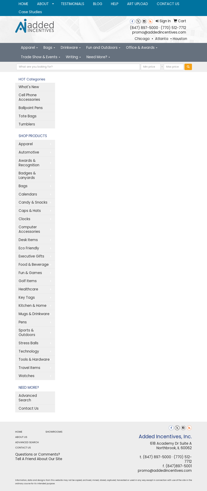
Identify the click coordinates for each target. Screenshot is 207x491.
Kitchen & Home (32, 305)
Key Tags (27, 297)
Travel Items (29, 367)
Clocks (24, 218)
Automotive (29, 152)
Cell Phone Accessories (29, 97)
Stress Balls (28, 343)
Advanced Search (28, 398)
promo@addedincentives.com (159, 32)
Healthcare (28, 289)
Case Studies (30, 12)
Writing (73, 57)
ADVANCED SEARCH (27, 442)
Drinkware (71, 47)
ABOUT (43, 3)
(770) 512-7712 (173, 27)
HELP (114, 3)
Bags (49, 47)
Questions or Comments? (37, 454)
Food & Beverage (34, 264)
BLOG (97, 3)
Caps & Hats (30, 210)
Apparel (29, 47)
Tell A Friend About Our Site (38, 458)
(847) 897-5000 (144, 27)
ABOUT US (21, 437)
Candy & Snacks (33, 202)
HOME (23, 3)
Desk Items (28, 239)
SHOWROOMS (53, 432)
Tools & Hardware (34, 359)
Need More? (98, 57)
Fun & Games (30, 272)
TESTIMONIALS (72, 3)
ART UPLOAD (137, 3)
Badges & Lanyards (27, 175)
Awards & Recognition (29, 163)
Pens (23, 322)
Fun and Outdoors (103, 47)
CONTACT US (168, 3)
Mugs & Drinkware (34, 313)
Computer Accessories (29, 229)
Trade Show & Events (40, 57)
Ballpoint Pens (31, 107)
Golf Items (28, 280)
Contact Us (29, 408)
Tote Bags (27, 116)
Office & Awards (141, 47)
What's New (29, 86)
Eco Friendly (29, 248)
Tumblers (27, 124)
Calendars (28, 194)
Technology (29, 351)
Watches (26, 375)
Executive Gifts (31, 256)
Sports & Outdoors (27, 332)
